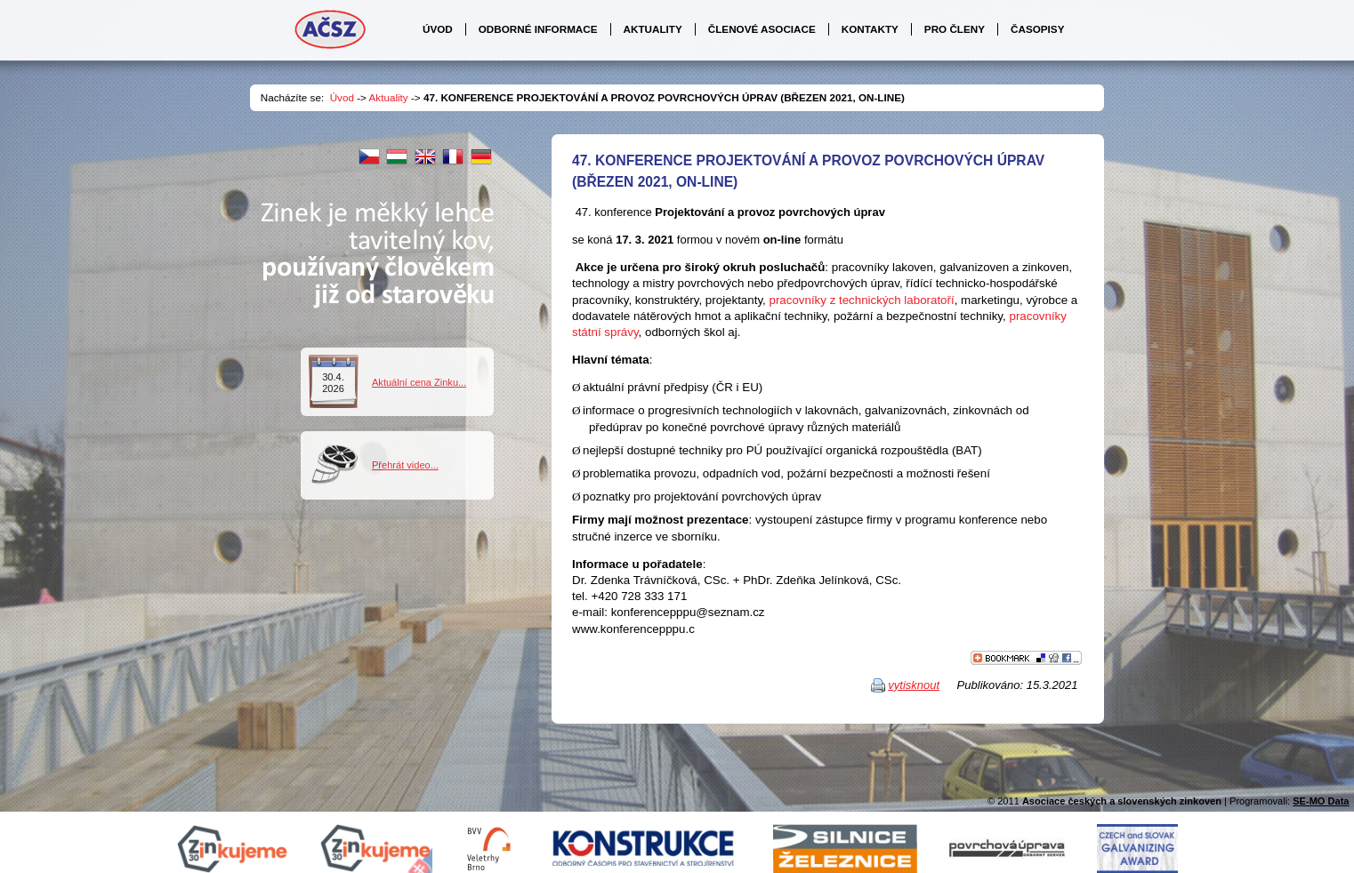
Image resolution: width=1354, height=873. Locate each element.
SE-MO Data (1321, 801)
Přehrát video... (405, 465)
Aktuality (388, 97)
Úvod (342, 97)
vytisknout (913, 685)
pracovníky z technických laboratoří (861, 300)
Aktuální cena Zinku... (419, 382)
